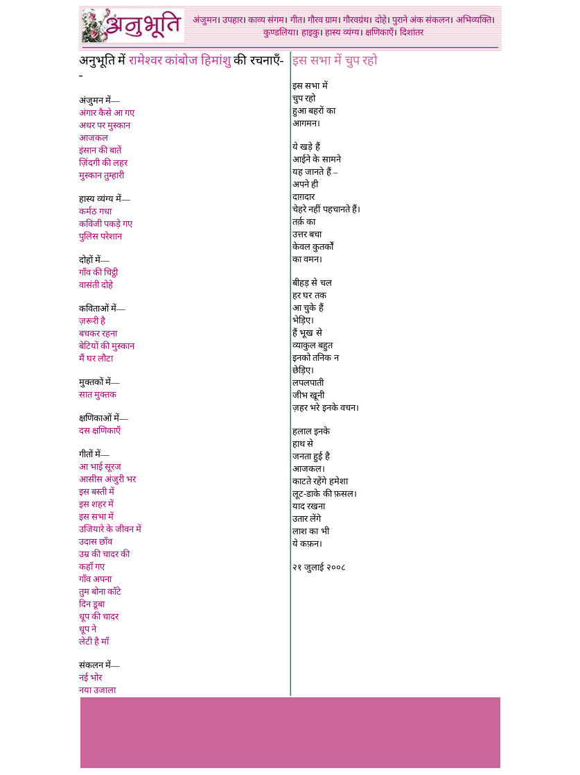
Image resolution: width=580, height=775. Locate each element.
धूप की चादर (99, 616)
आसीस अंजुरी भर (108, 479)
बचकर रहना (98, 333)
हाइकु (310, 32)
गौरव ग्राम (322, 20)
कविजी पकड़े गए (106, 224)
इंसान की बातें (100, 150)
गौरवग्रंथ (356, 20)
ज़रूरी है (92, 321)
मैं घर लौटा (96, 358)
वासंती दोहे (96, 285)
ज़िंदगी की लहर (103, 162)
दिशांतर (411, 32)
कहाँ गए (92, 566)
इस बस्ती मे (97, 491)
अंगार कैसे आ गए (107, 113)
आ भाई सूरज (100, 466)
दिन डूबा (92, 604)
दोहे (381, 20)
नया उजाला (97, 690)
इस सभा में (96, 516)
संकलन (437, 20)
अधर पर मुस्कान (105, 125)
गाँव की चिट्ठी (98, 272)
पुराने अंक (407, 20)
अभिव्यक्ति (473, 20)
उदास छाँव (95, 541)
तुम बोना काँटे (100, 591)
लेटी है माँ (94, 641)
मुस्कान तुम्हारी (101, 175)
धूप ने (87, 629)
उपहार (232, 20)
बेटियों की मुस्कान (107, 346)
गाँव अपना (95, 579)
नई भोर (90, 677)
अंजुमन (205, 20)
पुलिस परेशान (100, 236)
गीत (296, 20)
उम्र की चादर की (104, 554)
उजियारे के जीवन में (110, 529)
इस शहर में (96, 504)
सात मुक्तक (97, 394)
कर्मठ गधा (95, 211)
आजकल (93, 138)
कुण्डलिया (279, 32)
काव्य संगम (266, 20)
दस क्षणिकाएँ (100, 430)
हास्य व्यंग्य (342, 32)
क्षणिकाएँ (379, 32)
